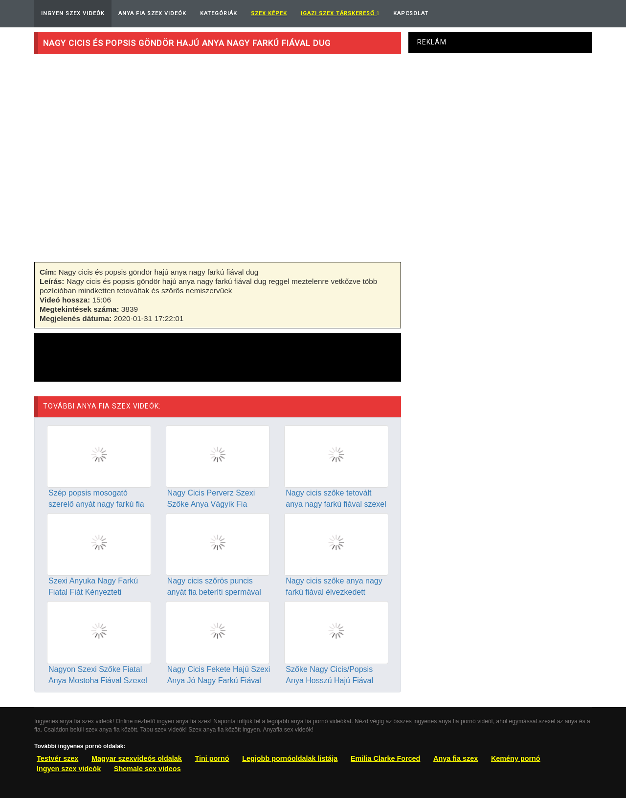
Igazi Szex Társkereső (340, 13)
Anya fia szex (455, 758)
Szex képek (269, 13)
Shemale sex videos (147, 769)
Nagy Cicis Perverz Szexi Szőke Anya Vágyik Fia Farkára (211, 504)
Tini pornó (212, 758)
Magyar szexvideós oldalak (136, 758)
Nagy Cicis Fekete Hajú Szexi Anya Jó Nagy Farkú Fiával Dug (218, 680)
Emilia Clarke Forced (385, 758)
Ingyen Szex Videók (73, 13)
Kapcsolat (410, 13)
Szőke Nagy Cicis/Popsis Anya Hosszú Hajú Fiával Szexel (329, 680)
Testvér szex (57, 758)
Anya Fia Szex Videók (152, 13)
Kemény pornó (515, 758)
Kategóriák (218, 13)
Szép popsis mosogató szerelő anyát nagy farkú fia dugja (96, 504)
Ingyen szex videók (69, 769)
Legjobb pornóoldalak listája (289, 758)
